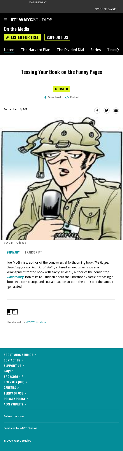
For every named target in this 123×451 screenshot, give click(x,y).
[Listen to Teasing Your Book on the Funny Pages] (61, 89)
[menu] (5, 20)
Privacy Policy (16, 398)
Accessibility (15, 404)
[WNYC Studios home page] (37, 20)
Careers (11, 387)
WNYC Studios (36, 322)
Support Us (57, 37)
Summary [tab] (13, 252)
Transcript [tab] (33, 252)
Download (52, 97)
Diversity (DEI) (15, 382)
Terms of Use (15, 393)
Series (95, 49)
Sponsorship (15, 376)
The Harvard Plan (35, 49)
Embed (72, 97)
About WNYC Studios (20, 354)
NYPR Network (107, 9)
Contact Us (13, 360)
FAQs (8, 371)
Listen (9, 49)
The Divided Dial (70, 49)
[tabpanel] (61, 274)
